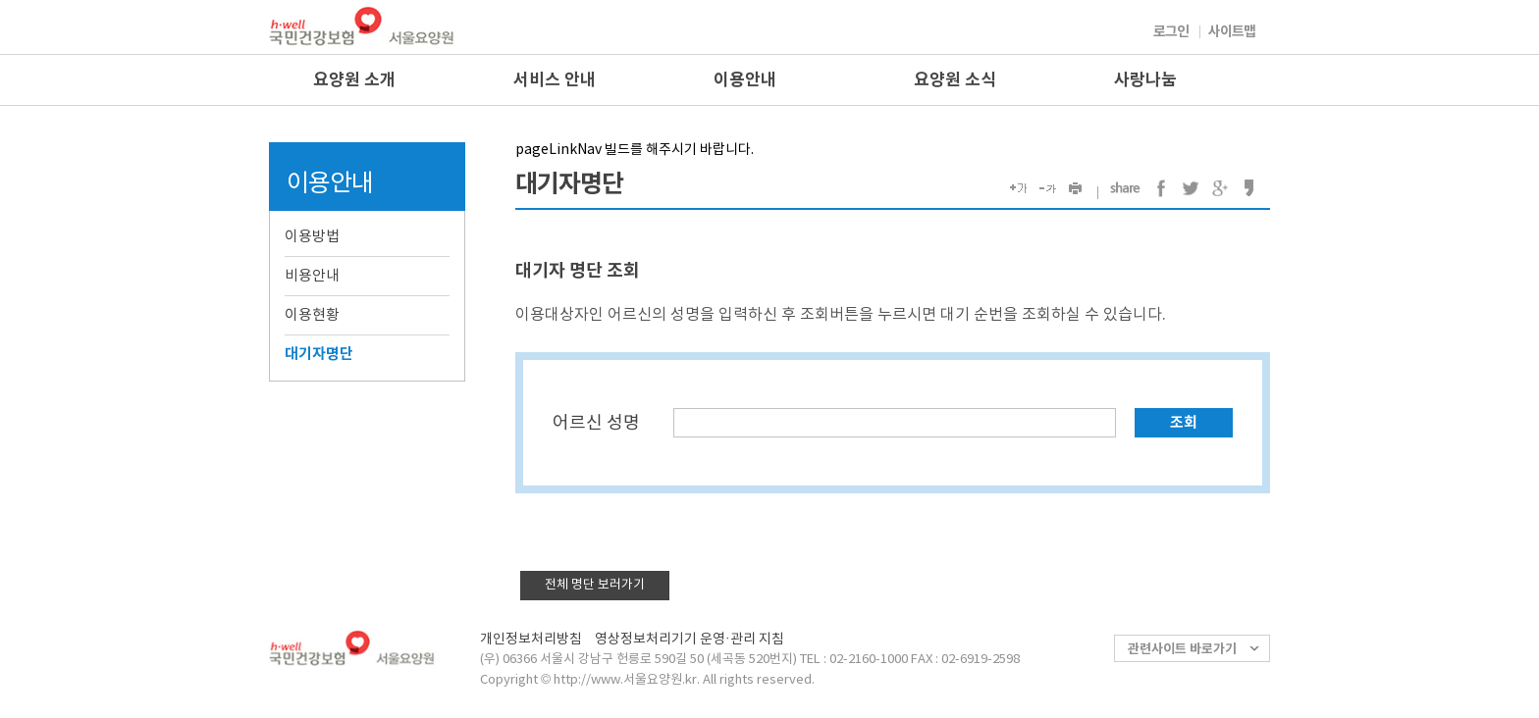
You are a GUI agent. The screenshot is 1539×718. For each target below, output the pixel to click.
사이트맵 (1231, 32)
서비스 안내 (554, 80)
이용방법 (312, 237)
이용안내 (745, 80)
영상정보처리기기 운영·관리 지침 (689, 639)
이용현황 (312, 315)
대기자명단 (319, 354)
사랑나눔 (1145, 80)
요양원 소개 (354, 80)
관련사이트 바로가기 (1182, 649)
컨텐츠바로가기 (0, 0)
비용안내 (312, 276)
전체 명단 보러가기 (595, 585)
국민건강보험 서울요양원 (362, 26)
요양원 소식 (955, 80)
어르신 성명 (596, 423)
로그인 (1171, 32)
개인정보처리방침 (531, 639)
